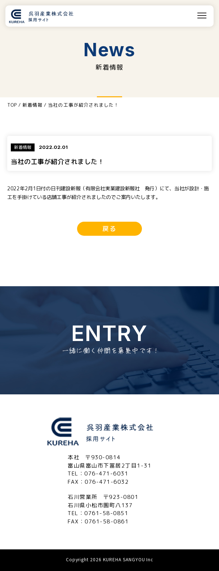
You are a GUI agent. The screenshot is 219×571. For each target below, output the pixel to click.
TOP (12, 105)
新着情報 (32, 105)
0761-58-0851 (106, 513)
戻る (109, 228)
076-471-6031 (106, 473)
